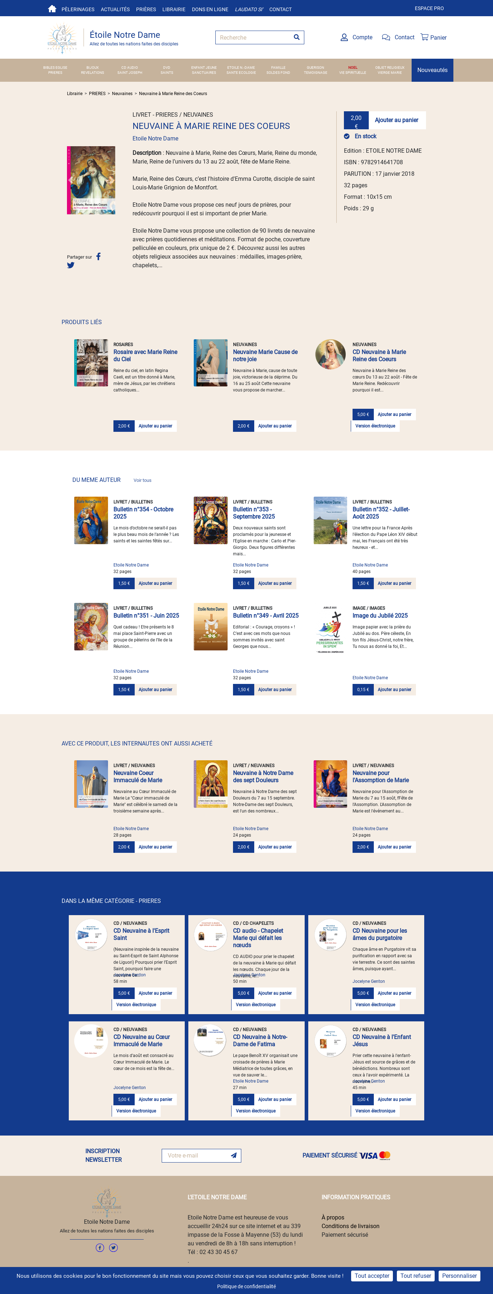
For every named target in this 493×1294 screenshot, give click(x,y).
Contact (280, 9)
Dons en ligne (210, 9)
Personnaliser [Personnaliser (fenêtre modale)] (459, 1275)
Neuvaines (122, 93)
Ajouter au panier (396, 120)
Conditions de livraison (351, 1226)
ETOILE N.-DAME (241, 68)
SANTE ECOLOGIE (241, 73)
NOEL (352, 68)
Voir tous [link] (143, 480)
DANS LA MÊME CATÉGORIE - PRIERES (111, 900)
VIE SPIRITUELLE (352, 73)
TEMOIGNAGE (315, 73)
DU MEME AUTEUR (112, 479)
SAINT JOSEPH (129, 73)
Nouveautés (432, 70)
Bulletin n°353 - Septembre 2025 (254, 513)
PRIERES (55, 73)
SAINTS (167, 73)
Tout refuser (415, 1275)
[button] (70, 180)
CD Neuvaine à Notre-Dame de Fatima (260, 1041)
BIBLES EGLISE (55, 68)
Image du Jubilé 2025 (380, 615)
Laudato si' (249, 9)
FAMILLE (278, 68)
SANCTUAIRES (204, 73)
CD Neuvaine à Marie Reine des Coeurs (379, 356)
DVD (166, 68)
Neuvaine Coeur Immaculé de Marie (137, 777)
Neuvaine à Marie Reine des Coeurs (173, 93)
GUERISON (315, 68)
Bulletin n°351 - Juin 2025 (146, 615)
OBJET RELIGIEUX (389, 68)
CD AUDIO (129, 68)
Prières (146, 9)
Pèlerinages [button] (78, 9)
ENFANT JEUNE (204, 68)
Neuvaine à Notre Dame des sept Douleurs (263, 777)
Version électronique (375, 426)
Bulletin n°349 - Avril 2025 (266, 615)
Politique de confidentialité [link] (246, 1286)
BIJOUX (92, 68)
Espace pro (429, 8)
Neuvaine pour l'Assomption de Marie (381, 777)
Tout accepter (372, 1275)
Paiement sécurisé (345, 1234)
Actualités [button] (115, 9)
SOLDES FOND (278, 73)
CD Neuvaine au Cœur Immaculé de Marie (141, 1041)
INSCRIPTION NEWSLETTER (103, 1155)
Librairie (173, 9)
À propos (333, 1217)
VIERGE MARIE (390, 73)
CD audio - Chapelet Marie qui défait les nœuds (258, 938)
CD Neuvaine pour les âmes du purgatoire (380, 934)
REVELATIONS (92, 73)
